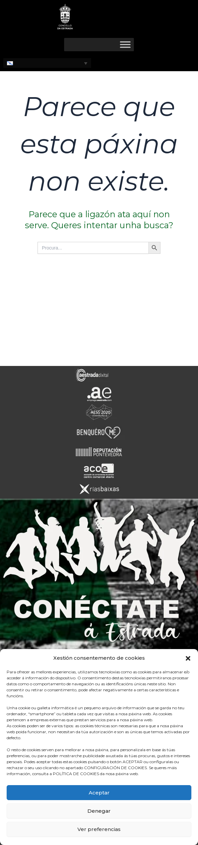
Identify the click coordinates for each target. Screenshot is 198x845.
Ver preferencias (99, 829)
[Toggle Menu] (125, 44)
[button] (188, 658)
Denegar (99, 811)
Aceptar (99, 792)
